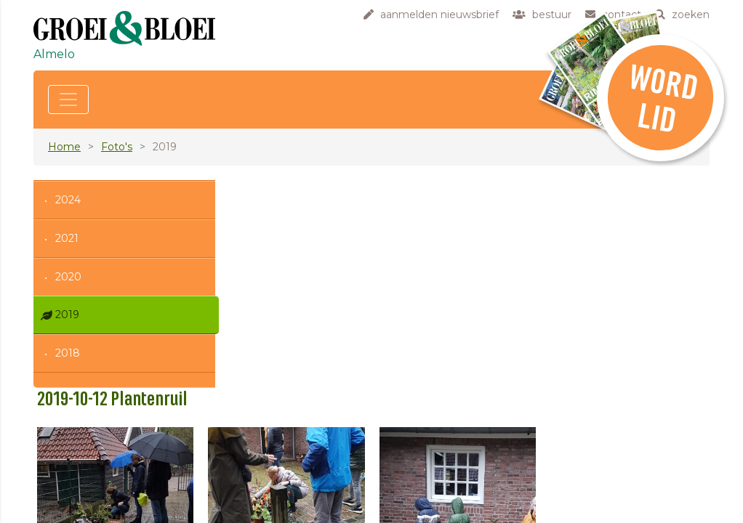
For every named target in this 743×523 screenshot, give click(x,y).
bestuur (285, 467)
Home (64, 146)
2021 (67, 238)
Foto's (116, 146)
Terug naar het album (319, 365)
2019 (67, 314)
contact (285, 482)
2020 (68, 276)
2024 (68, 199)
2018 (67, 353)
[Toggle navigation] (68, 99)
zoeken (285, 497)
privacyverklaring (308, 512)
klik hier (603, 492)
